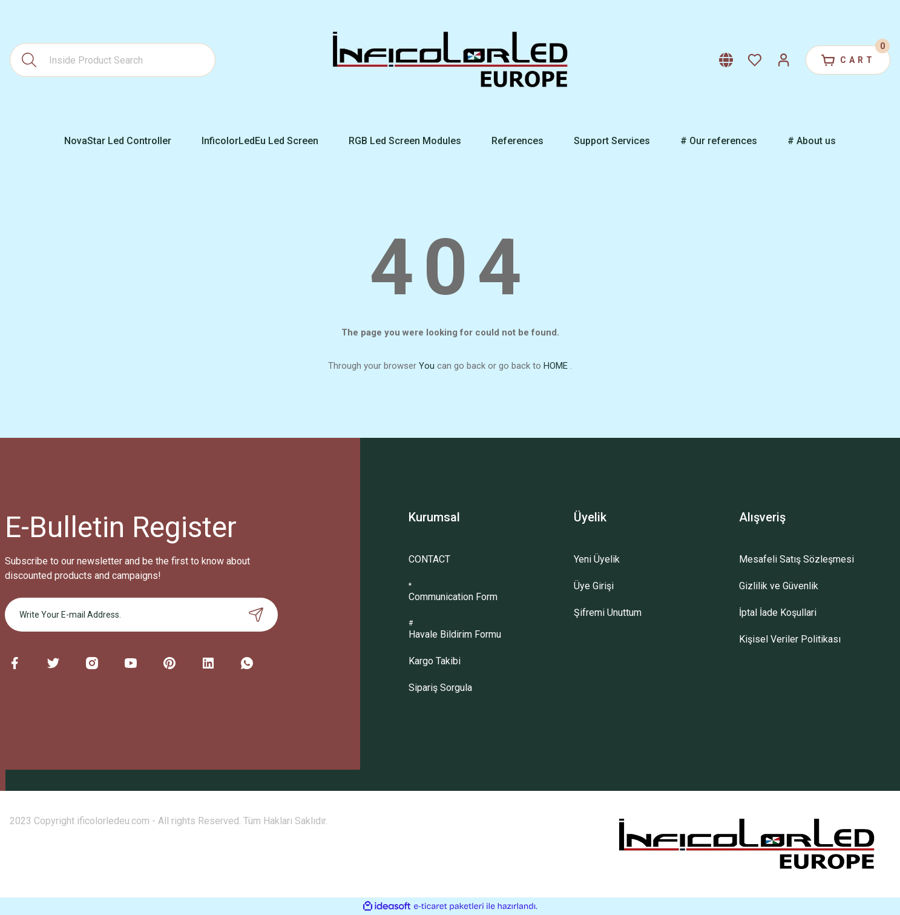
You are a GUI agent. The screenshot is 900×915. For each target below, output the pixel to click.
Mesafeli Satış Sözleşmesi (796, 559)
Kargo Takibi (435, 661)
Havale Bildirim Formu (455, 634)
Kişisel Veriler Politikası (790, 639)
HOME (556, 365)
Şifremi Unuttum (608, 612)
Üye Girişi (594, 586)
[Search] (112, 60)
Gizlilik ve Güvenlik (778, 586)
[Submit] (256, 615)
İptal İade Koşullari (777, 612)
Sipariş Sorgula (440, 687)
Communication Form (453, 597)
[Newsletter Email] (141, 615)
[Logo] (450, 60)
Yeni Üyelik (597, 559)
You (427, 365)
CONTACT (429, 559)
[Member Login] (784, 59)
